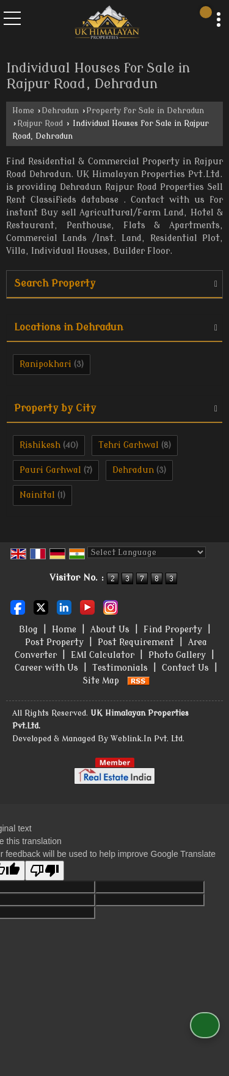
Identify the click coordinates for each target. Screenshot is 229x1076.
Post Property (54, 642)
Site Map (100, 680)
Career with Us (46, 667)
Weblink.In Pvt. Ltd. (147, 739)
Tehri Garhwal (128, 445)
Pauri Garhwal (50, 470)
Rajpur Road (40, 123)
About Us (109, 629)
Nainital (37, 495)
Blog (28, 629)
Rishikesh (40, 445)
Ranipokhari (45, 364)
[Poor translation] (44, 871)
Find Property (173, 629)
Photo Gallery (177, 655)
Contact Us (185, 667)
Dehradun (60, 111)
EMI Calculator (102, 655)
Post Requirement (136, 642)
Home (23, 111)
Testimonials (120, 667)
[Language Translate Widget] (146, 552)
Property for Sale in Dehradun (145, 111)
